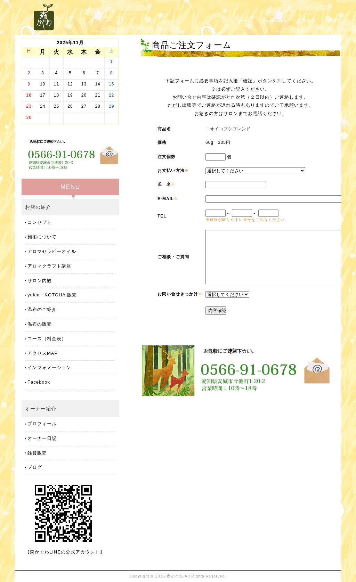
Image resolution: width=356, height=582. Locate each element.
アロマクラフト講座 (49, 266)
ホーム (244, 20)
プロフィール (42, 423)
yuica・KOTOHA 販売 (52, 294)
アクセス (306, 20)
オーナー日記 (42, 438)
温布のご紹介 (42, 309)
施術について (42, 236)
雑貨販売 (37, 453)
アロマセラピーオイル (51, 251)
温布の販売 (39, 324)
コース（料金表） (46, 338)
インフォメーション (49, 367)
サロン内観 (39, 280)
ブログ (334, 20)
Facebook (274, 20)
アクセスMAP (42, 353)
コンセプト (39, 222)
